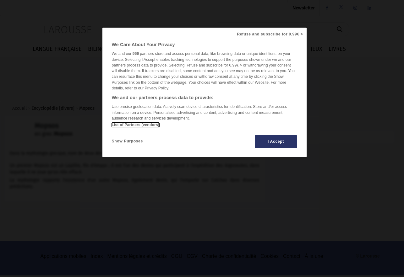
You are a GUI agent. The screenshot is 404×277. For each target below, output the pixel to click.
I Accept (276, 141)
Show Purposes (127, 141)
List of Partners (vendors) (135, 125)
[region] (204, 92)
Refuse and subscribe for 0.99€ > (270, 34)
